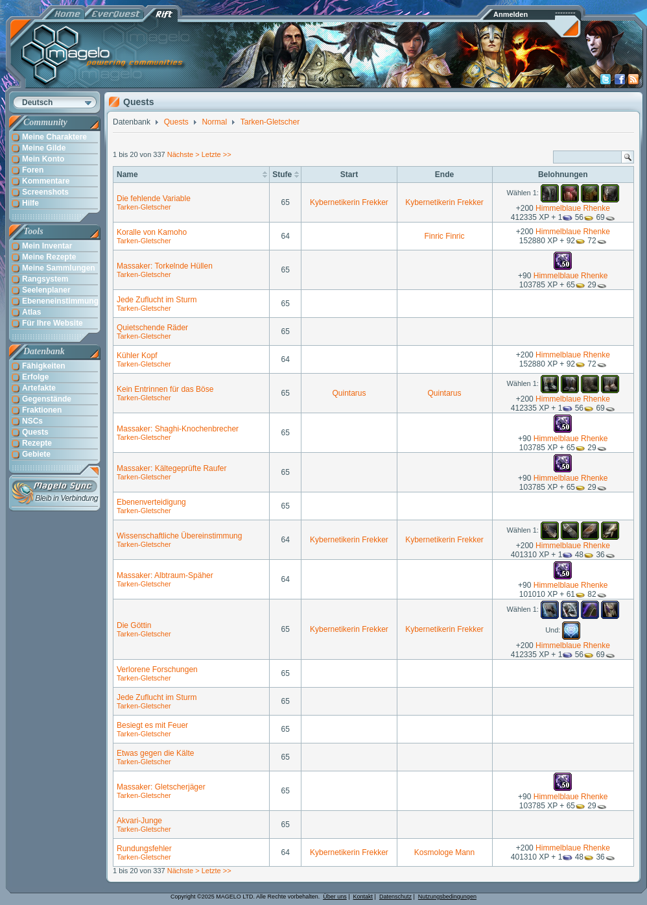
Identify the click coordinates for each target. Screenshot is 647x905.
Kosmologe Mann (444, 852)
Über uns (335, 896)
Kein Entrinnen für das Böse (165, 389)
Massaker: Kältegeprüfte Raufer (171, 468)
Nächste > (184, 154)
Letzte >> (216, 154)
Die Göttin (134, 625)
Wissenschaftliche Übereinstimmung (179, 535)
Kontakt (363, 896)
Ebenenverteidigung (151, 502)
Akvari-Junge (139, 820)
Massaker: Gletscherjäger (161, 786)
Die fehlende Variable (154, 198)
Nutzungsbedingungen (447, 896)
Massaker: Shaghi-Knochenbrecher (178, 428)
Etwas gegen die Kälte (155, 753)
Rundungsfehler (144, 848)
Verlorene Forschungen (157, 669)
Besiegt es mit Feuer (152, 725)
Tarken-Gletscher (144, 207)
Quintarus (349, 393)
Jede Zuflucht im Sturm (156, 299)
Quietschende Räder (152, 327)
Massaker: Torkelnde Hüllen (165, 266)
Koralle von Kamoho (152, 232)
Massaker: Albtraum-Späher (165, 575)
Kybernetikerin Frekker (349, 202)
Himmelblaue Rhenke (572, 208)
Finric (434, 236)
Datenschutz (395, 896)
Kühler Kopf (137, 355)
